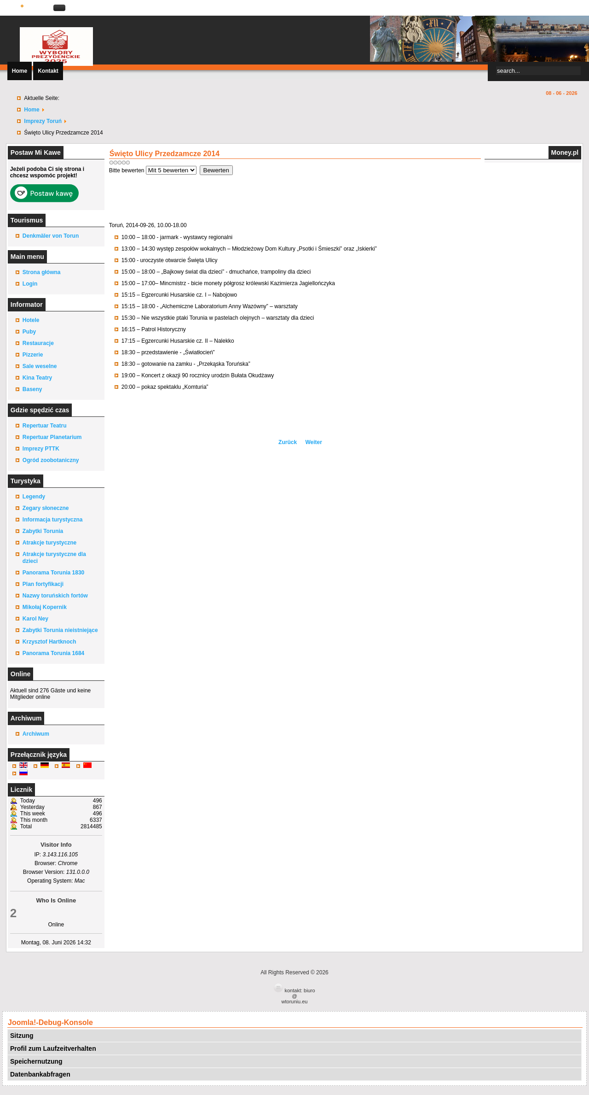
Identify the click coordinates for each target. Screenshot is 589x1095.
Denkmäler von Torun (51, 236)
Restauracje (38, 343)
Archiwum (36, 734)
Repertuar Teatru (45, 425)
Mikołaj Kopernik (45, 607)
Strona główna (42, 272)
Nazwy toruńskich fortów (55, 595)
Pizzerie (33, 354)
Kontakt (48, 71)
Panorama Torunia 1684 (54, 653)
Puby (29, 331)
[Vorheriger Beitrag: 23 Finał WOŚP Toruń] (288, 442)
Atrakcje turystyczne (49, 542)
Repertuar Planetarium (52, 437)
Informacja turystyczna (53, 519)
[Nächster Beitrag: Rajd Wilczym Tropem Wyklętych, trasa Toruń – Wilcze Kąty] (313, 442)
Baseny (32, 389)
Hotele (31, 320)
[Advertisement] (294, 196)
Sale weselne (40, 366)
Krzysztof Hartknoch (49, 641)
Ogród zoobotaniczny (51, 460)
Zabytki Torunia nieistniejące (60, 630)
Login (30, 284)
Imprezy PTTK (41, 448)
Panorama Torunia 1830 (54, 572)
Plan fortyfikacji (43, 584)
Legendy (34, 496)
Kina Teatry (37, 378)
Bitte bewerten (126, 170)
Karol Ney (35, 618)
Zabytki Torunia (43, 531)
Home (19, 71)
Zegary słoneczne (46, 508)
